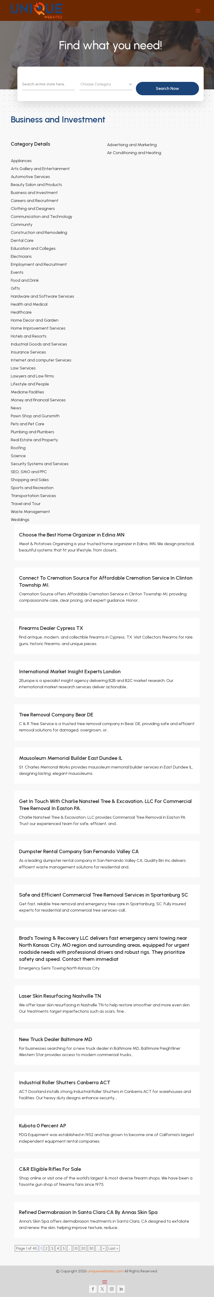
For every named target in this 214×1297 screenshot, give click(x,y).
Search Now (173, 88)
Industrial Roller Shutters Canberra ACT (64, 1082)
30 (91, 1248)
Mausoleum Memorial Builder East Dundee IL (70, 758)
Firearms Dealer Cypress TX (51, 628)
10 (75, 1248)
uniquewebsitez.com (105, 1271)
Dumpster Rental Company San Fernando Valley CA (79, 851)
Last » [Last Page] (113, 1248)
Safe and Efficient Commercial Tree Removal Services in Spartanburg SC (103, 895)
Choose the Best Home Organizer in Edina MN (71, 535)
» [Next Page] (104, 1248)
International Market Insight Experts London (70, 671)
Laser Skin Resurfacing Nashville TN (60, 996)
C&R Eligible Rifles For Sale (50, 1169)
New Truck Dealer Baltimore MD (55, 1039)
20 (83, 1248)
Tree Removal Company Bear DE (56, 714)
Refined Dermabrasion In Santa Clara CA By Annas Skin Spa (88, 1212)
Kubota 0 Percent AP (42, 1125)
